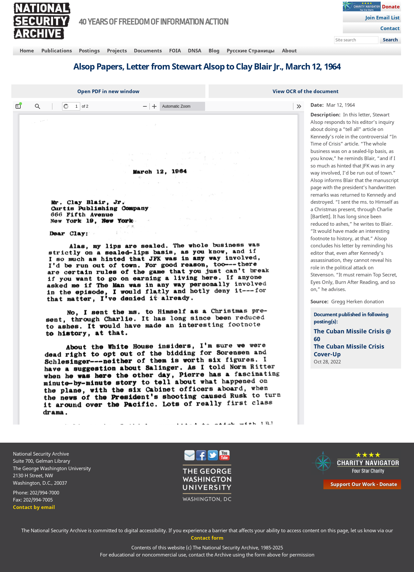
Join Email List (382, 17)
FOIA (175, 50)
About (289, 50)
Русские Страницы (251, 50)
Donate (391, 6)
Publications (56, 50)
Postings (89, 50)
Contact (390, 28)
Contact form (207, 537)
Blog (214, 50)
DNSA (194, 50)
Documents (148, 50)
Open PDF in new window (108, 91)
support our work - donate (364, 484)
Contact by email (34, 507)
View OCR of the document (306, 91)
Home (27, 50)
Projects (117, 50)
